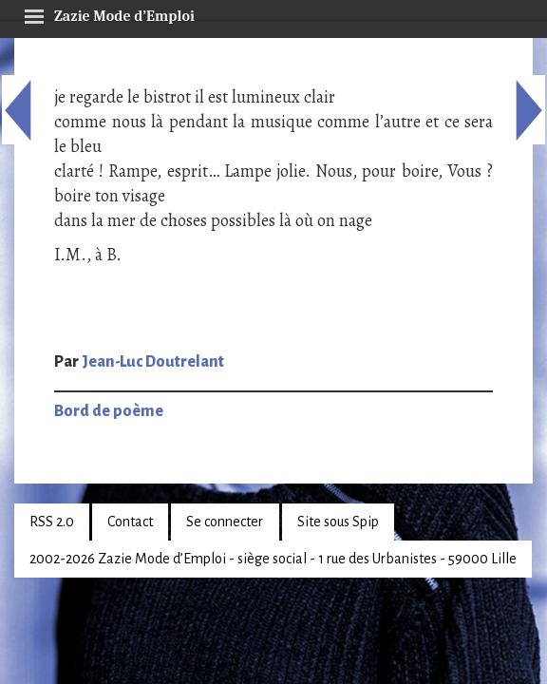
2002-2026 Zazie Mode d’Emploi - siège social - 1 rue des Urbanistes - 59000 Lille (273, 558)
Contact (130, 521)
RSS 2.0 (51, 521)
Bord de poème (108, 411)
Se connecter (224, 521)
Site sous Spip (338, 521)
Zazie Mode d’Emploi (109, 13)
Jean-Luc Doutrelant (153, 361)
